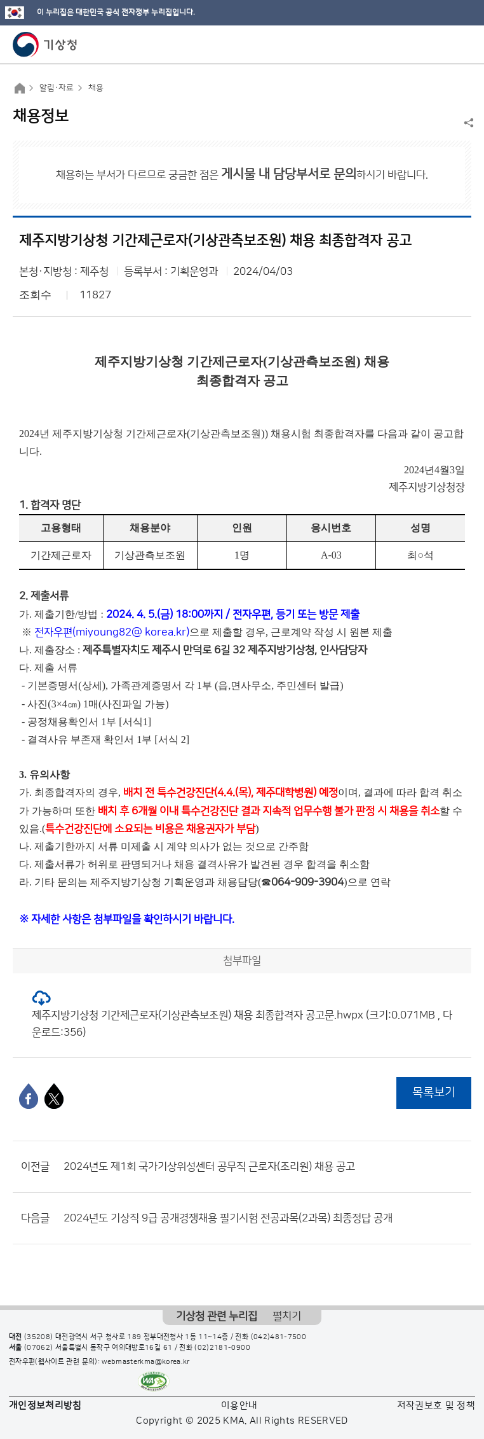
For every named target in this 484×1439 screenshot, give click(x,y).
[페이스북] (28, 1096)
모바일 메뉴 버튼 (463, 44)
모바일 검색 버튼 (443, 44)
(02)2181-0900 (222, 1348)
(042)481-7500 (279, 1337)
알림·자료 (56, 87)
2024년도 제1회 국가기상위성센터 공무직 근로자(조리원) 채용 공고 (209, 1166)
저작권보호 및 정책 (436, 1405)
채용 (96, 87)
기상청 (45, 44)
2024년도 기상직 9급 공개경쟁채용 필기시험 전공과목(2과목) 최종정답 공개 (228, 1218)
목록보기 (433, 1092)
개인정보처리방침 (45, 1405)
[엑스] (54, 1096)
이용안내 (239, 1405)
